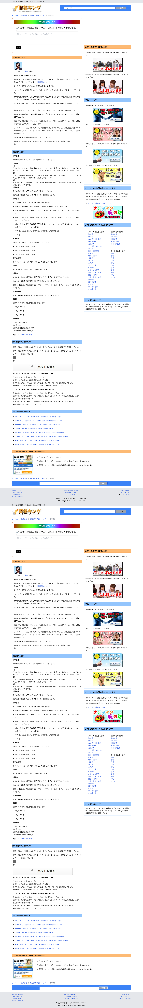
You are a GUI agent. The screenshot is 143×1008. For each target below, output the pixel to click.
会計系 (90, 236)
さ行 (43, 15)
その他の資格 (115, 244)
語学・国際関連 (93, 251)
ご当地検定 (92, 289)
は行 (112, 265)
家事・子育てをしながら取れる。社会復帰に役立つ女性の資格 (37, 440)
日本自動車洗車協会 (25, 335)
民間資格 (24, 15)
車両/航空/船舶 (34, 15)
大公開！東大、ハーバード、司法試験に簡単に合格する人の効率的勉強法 (41, 436)
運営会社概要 (17, 494)
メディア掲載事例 (17, 496)
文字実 (25, 71)
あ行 (112, 253)
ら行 (112, 272)
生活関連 (91, 268)
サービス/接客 (93, 287)
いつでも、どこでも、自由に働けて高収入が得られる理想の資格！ (39, 416)
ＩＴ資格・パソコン (95, 246)
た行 (112, 260)
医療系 (90, 253)
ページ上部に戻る (125, 494)
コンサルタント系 (94, 239)
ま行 (112, 268)
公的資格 (114, 236)
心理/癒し (91, 284)
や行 (112, 270)
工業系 (90, 263)
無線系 (90, 260)
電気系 (90, 258)
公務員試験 (115, 241)
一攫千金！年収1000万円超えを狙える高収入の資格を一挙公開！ (38, 424)
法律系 (90, 234)
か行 (112, 256)
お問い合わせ (125, 490)
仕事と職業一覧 (17, 492)
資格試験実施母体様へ (71, 490)
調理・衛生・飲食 (94, 272)
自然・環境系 (93, 275)
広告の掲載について (71, 492)
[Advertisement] (107, 31)
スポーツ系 (92, 265)
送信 (18, 48)
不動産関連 (92, 241)
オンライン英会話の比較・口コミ (99, 203)
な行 (112, 263)
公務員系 (91, 244)
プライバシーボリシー (71, 494)
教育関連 (91, 279)
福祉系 (90, 248)
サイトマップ (125, 492)
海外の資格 (92, 282)
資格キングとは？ (17, 490)
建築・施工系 (93, 256)
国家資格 (114, 234)
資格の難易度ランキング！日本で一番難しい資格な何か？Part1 (37, 444)
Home (15, 15)
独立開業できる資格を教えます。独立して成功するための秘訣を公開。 (40, 432)
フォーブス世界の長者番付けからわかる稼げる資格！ (34, 428)
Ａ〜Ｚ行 (114, 277)
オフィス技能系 (93, 270)
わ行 (112, 275)
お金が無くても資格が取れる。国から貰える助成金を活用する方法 (39, 420)
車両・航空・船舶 (94, 277)
